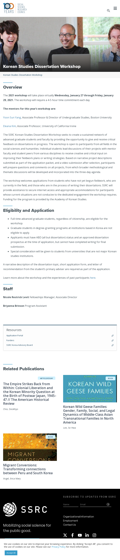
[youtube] (81, 535)
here (92, 277)
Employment (70, 520)
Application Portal (14, 335)
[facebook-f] (73, 535)
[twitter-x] (66, 535)
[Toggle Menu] (115, 8)
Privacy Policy (58, 546)
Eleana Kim (9, 126)
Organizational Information (78, 516)
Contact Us (69, 524)
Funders (10, 340)
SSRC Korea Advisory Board (19, 345)
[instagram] (95, 535)
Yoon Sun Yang (12, 117)
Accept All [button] (11, 552)
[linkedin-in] (88, 535)
